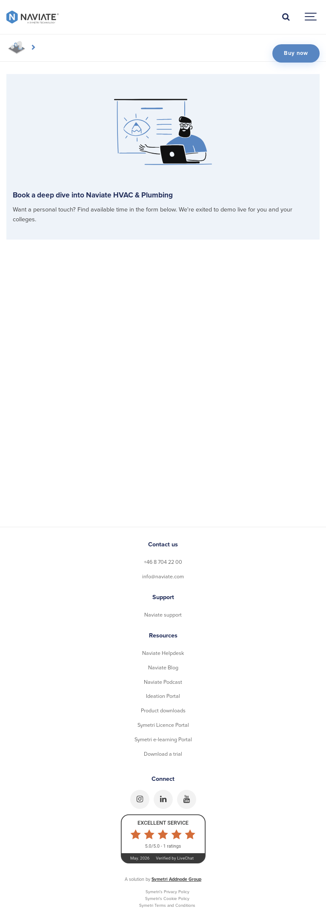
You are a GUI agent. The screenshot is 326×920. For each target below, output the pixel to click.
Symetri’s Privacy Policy (167, 891)
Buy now (296, 53)
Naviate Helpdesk (163, 653)
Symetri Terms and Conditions (167, 905)
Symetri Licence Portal (163, 725)
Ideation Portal (163, 696)
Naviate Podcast (163, 682)
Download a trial (163, 754)
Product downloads (163, 710)
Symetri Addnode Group (176, 879)
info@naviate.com (163, 576)
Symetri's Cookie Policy (167, 898)
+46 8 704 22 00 (163, 562)
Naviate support (163, 614)
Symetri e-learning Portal (163, 739)
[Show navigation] (311, 17)
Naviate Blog (163, 667)
